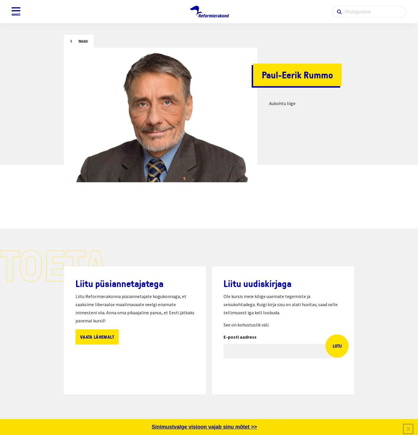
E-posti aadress (240, 337)
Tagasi (83, 41)
